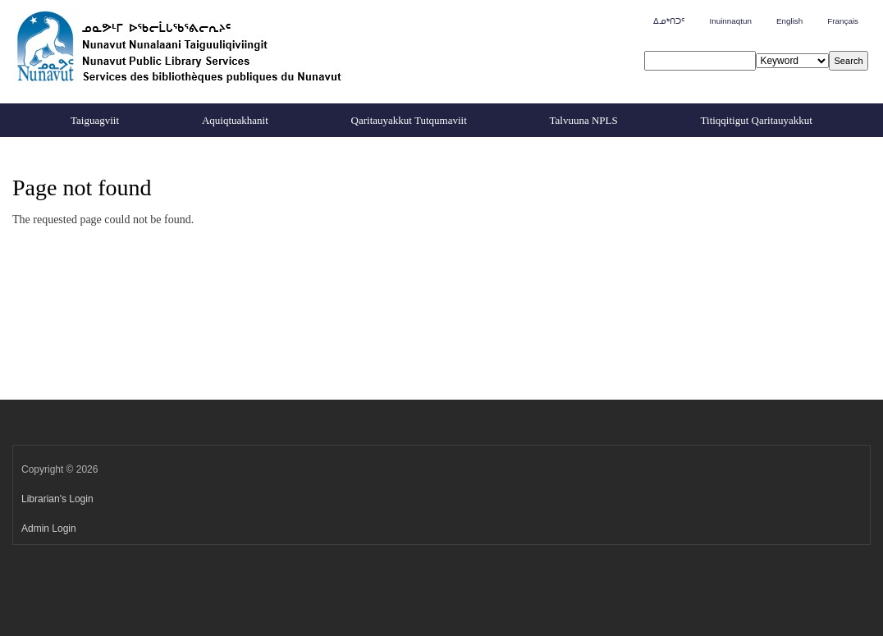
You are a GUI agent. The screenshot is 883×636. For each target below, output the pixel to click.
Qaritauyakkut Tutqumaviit (409, 120)
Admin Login (48, 528)
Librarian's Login (57, 499)
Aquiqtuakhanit (235, 120)
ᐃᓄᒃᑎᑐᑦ (668, 20)
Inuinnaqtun (730, 20)
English (789, 20)
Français (842, 20)
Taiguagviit (95, 120)
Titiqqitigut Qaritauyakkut (756, 120)
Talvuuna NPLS (584, 120)
